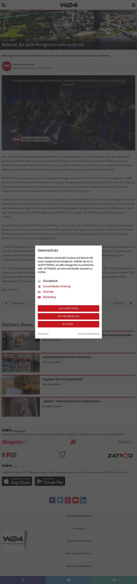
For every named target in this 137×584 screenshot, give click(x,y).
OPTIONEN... (68, 324)
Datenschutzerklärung (88, 334)
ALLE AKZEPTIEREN (68, 308)
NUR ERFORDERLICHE (68, 316)
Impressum (43, 334)
